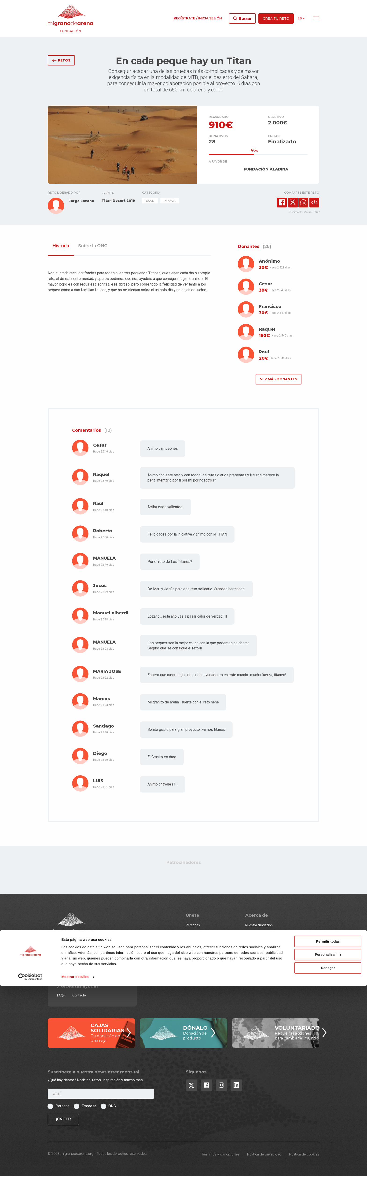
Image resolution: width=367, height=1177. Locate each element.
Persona (62, 1107)
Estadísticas (254, 942)
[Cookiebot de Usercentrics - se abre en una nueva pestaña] (30, 1167)
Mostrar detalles (75, 1168)
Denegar (328, 1159)
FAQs (61, 996)
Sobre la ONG (92, 247)
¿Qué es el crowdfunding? (264, 958)
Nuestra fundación (259, 926)
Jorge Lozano (81, 202)
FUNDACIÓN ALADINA (266, 170)
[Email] (101, 1095)
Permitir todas (328, 1132)
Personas (193, 926)
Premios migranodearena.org (267, 950)
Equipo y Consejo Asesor (263, 934)
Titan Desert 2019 (118, 202)
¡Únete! (63, 1120)
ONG (189, 942)
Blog (248, 965)
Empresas (193, 934)
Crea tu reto (276, 18)
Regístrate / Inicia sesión (198, 18)
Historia (60, 247)
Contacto (79, 996)
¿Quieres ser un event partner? (208, 950)
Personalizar (328, 1146)
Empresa (89, 1107)
